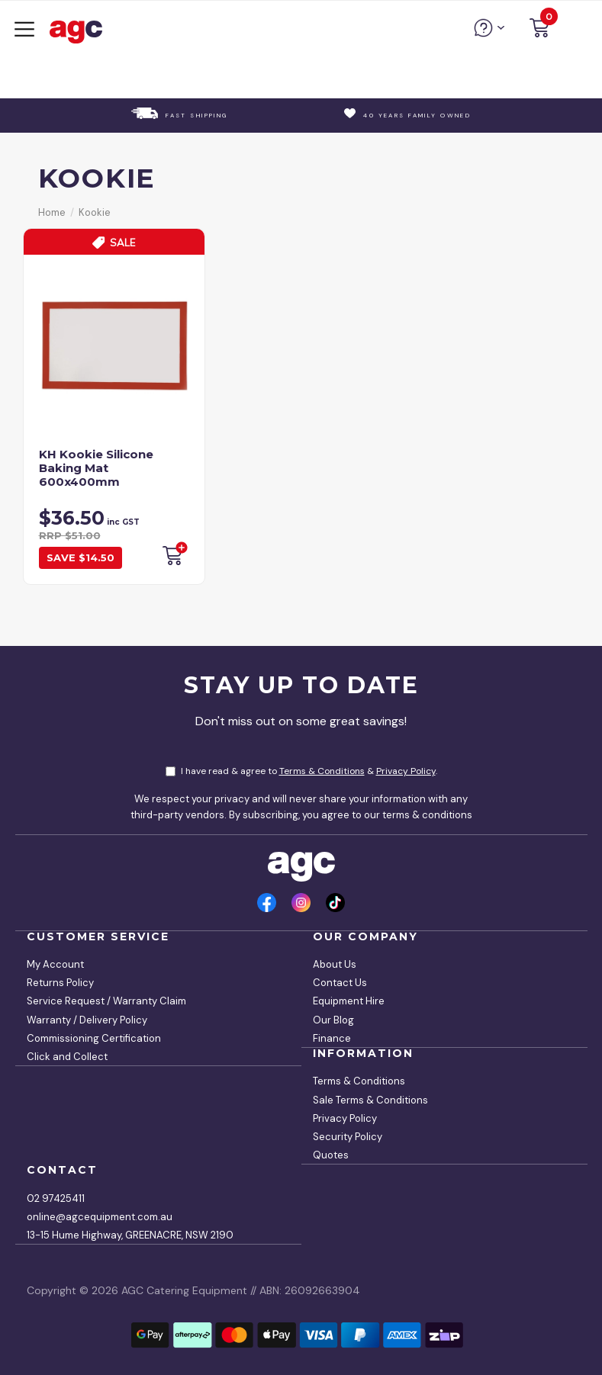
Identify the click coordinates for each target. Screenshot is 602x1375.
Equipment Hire (349, 1000)
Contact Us (340, 982)
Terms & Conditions (322, 771)
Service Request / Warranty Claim (106, 1000)
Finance (332, 1038)
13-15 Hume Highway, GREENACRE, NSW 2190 (130, 1235)
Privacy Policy (406, 771)
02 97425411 (56, 1198)
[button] (539, 30)
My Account (55, 964)
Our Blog (333, 1020)
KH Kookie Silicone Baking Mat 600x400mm (96, 468)
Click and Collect (67, 1056)
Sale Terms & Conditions (370, 1100)
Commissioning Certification (94, 1038)
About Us (334, 964)
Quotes (331, 1155)
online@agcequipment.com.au (99, 1216)
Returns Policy (60, 982)
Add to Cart (174, 553)
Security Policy (347, 1136)
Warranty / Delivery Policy (87, 1020)
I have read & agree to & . (301, 771)
